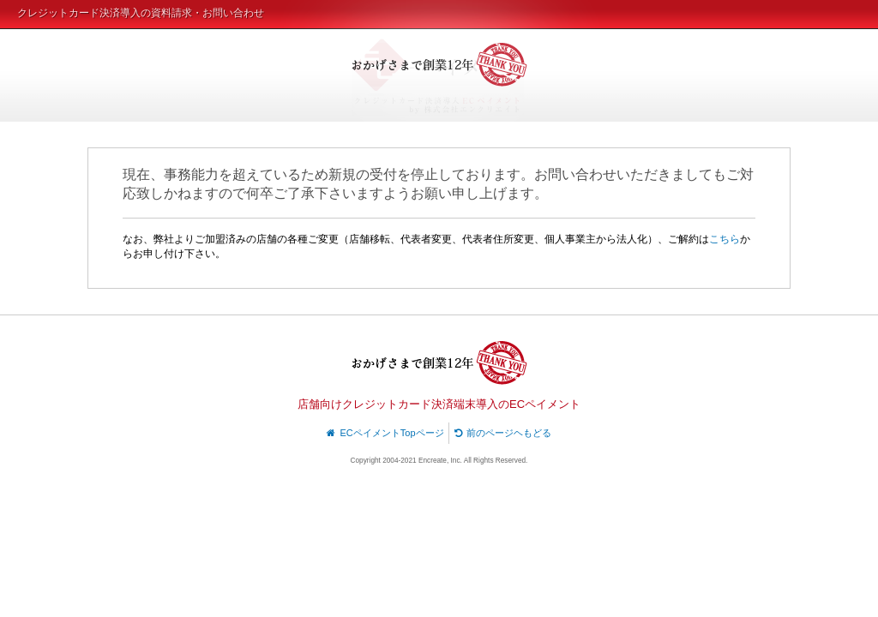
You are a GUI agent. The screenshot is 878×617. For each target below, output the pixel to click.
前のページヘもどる (503, 433)
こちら (724, 239)
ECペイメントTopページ (385, 433)
